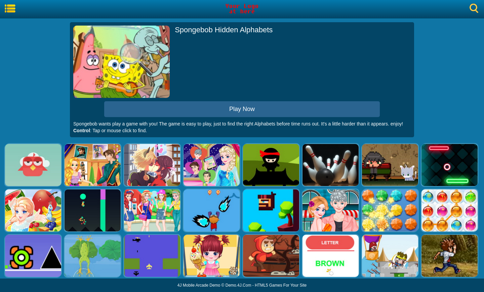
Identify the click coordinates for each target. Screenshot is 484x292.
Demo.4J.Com (238, 285)
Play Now (242, 109)
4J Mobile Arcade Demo (198, 285)
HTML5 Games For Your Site (281, 285)
